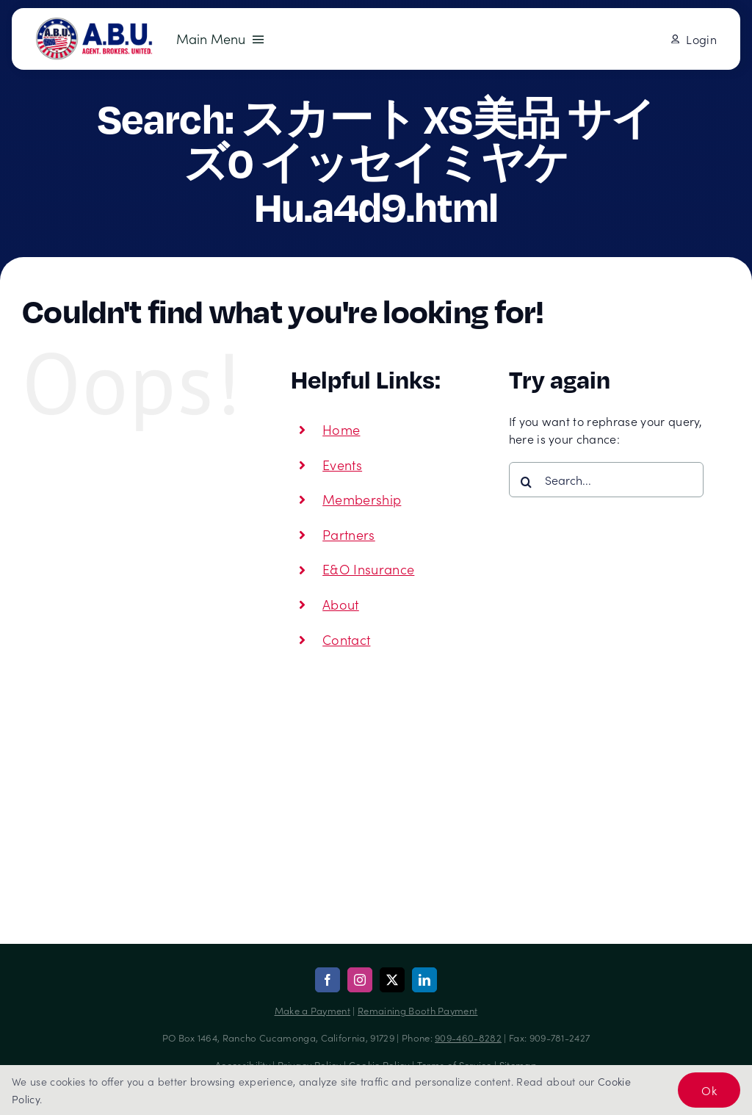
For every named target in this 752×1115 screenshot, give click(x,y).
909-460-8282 (468, 1037)
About (340, 604)
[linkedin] (424, 979)
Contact (346, 639)
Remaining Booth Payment (417, 1010)
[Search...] (606, 479)
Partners (348, 534)
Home (341, 429)
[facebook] (327, 979)
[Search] (526, 481)
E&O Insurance (368, 569)
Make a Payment (312, 1010)
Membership (361, 499)
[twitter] (392, 979)
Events (342, 464)
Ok (709, 1090)
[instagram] (359, 979)
